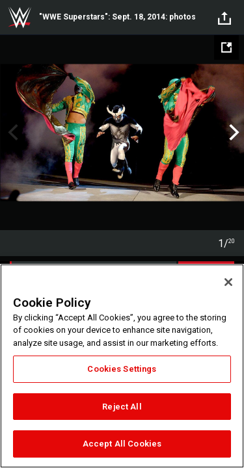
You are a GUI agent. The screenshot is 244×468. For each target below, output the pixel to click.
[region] (122, 366)
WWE (19, 17)
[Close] (228, 282)
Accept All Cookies (122, 443)
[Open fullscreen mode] (226, 47)
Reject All (121, 406)
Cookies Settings (121, 369)
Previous (11, 132)
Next (232, 132)
